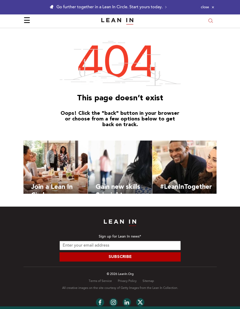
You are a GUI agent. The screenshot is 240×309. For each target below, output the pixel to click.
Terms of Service (100, 281)
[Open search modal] (210, 21)
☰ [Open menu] (26, 21)
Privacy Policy (127, 281)
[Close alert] (207, 7)
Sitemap (148, 281)
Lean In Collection (164, 288)
